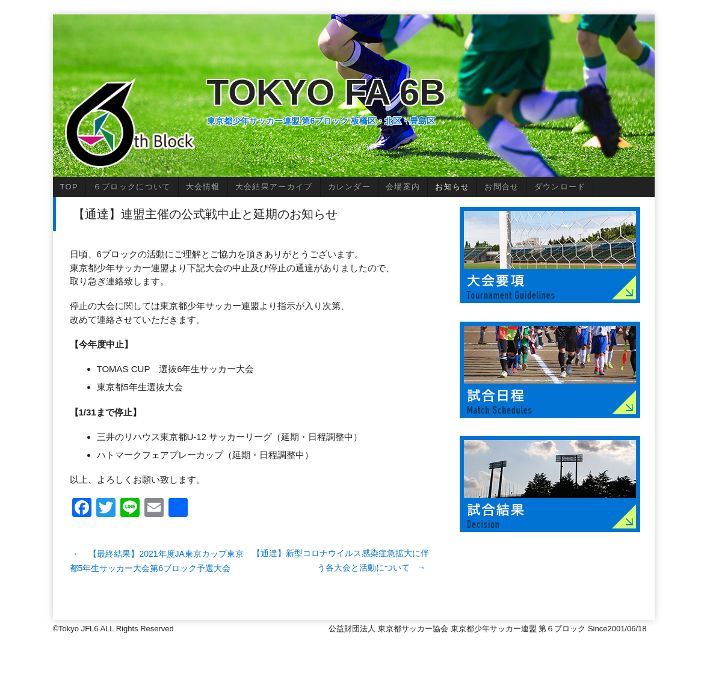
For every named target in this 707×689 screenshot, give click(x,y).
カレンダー (349, 186)
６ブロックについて (132, 186)
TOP (69, 186)
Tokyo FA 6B (326, 92)
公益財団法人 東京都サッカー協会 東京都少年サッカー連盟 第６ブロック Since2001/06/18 (491, 628)
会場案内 (403, 186)
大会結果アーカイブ (274, 186)
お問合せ (501, 186)
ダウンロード (560, 186)
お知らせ (452, 186)
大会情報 (203, 186)
